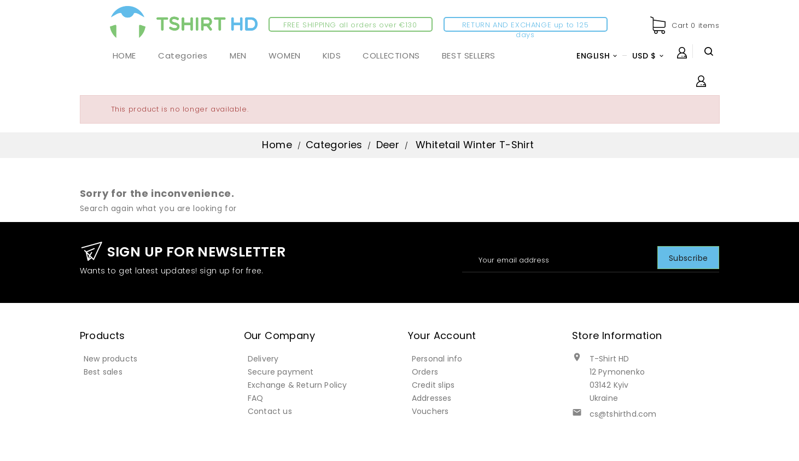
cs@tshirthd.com (623, 414)
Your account (442, 335)
